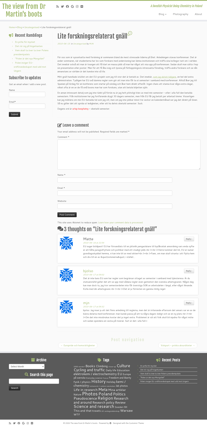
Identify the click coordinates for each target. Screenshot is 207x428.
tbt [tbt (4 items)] (125, 407)
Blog (162, 14)
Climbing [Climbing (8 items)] (102, 366)
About (198, 14)
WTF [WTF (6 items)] (77, 414)
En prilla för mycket (25, 42)
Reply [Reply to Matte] (189, 238)
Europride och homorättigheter (78, 345)
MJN (91, 43)
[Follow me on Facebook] (68, 6)
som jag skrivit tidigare (164, 76)
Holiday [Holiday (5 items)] (110, 382)
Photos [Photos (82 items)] (90, 393)
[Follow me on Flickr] (83, 6)
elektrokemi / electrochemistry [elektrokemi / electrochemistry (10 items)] (95, 374)
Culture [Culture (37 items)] (123, 365)
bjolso (88, 270)
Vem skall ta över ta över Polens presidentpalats (160, 373)
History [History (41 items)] (98, 381)
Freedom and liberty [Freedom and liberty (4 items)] (120, 377)
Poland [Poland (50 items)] (105, 394)
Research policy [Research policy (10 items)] (103, 402)
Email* (27, 104)
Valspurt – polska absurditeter (178, 345)
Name (27, 92)
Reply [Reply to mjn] (189, 302)
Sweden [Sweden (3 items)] (119, 407)
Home (12, 27)
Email (61, 188)
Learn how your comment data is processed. (120, 222)
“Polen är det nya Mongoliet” (30, 58)
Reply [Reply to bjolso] (189, 270)
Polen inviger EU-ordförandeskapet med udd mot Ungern (30, 66)
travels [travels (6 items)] (96, 411)
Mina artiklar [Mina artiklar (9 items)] (117, 390)
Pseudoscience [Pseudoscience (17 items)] (85, 398)
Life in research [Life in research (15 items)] (86, 389)
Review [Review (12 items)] (120, 402)
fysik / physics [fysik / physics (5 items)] (82, 382)
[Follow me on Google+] (73, 6)
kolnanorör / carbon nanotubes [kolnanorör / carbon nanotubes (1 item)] (102, 386)
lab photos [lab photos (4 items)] (122, 386)
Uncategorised (31, 27)
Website (61, 201)
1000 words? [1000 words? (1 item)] (79, 366)
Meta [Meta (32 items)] (103, 389)
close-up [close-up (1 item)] (112, 366)
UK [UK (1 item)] (102, 411)
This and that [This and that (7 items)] (83, 411)
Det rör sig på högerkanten (29, 46)
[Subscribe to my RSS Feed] (58, 6)
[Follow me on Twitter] (63, 6)
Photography (180, 14)
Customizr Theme (136, 423)
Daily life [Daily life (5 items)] (111, 370)
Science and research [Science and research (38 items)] (94, 406)
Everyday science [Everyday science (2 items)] (94, 377)
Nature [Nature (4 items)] (77, 394)
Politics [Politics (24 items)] (119, 394)
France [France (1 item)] (105, 378)
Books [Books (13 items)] (90, 366)
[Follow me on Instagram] (78, 6)
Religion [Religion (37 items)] (105, 398)
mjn (86, 302)
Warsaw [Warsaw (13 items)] (126, 410)
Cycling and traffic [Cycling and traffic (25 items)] (89, 370)
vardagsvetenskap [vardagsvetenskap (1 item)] (112, 411)
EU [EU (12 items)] (119, 374)
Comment (63, 137)
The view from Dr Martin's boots (24, 10)
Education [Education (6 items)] (123, 370)
